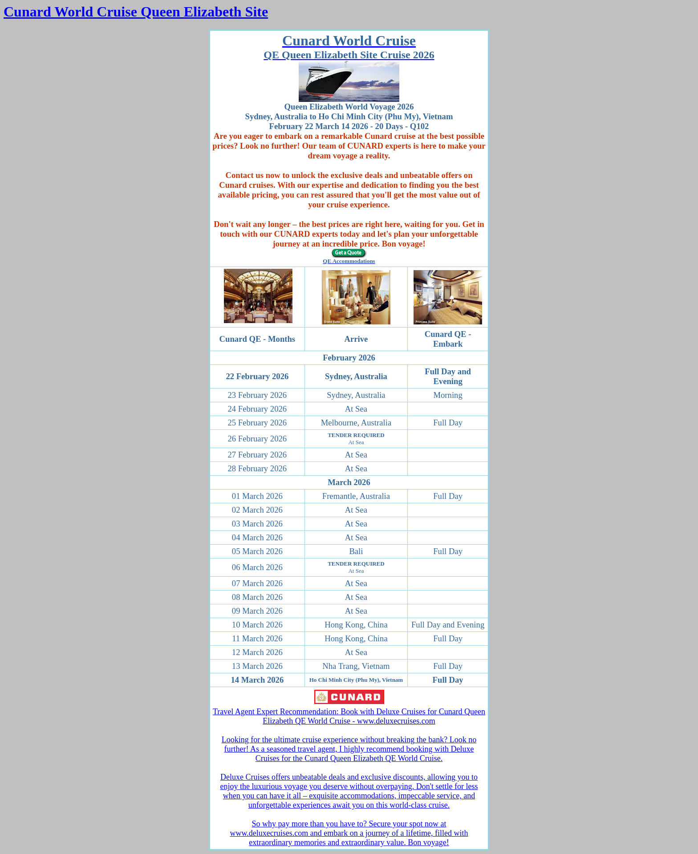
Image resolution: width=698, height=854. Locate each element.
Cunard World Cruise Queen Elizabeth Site (136, 12)
